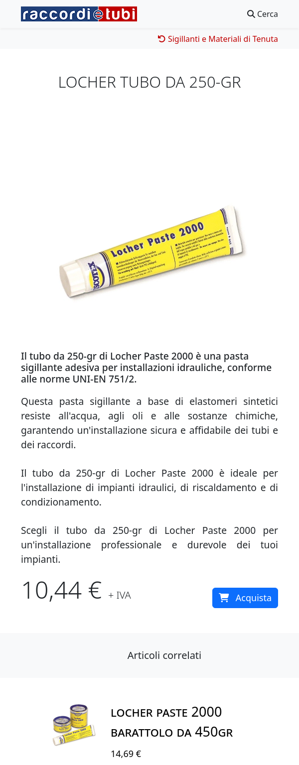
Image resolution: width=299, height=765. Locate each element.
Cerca (262, 13)
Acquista (245, 598)
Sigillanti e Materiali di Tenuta (218, 38)
